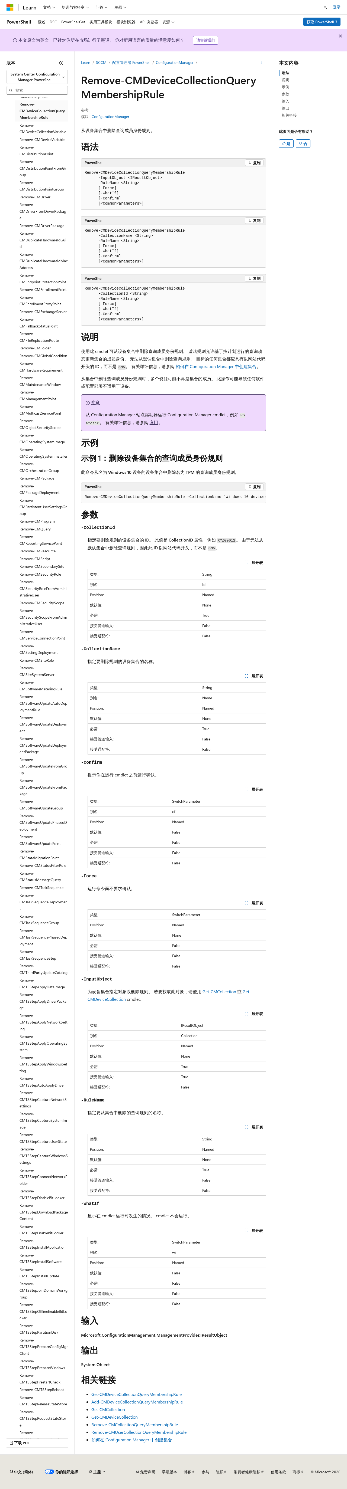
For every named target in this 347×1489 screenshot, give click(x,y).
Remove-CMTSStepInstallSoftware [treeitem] (41, 1258)
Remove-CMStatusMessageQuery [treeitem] (40, 877)
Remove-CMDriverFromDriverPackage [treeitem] (43, 211)
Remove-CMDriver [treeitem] (35, 196)
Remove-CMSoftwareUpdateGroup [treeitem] (41, 805)
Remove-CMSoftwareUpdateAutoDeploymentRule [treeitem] (43, 703)
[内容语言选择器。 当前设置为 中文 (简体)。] (21, 1472)
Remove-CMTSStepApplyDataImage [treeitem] (42, 983)
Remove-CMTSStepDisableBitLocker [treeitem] (42, 1194)
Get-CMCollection (219, 991)
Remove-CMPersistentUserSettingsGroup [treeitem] (43, 507)
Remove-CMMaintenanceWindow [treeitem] (40, 381)
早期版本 (169, 1471)
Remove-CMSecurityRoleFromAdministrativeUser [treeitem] (43, 588)
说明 (285, 79)
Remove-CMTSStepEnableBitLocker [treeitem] (41, 1230)
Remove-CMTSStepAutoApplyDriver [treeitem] (42, 1082)
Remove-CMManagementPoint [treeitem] (38, 395)
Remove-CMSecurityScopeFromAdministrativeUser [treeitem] (43, 617)
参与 (205, 1471)
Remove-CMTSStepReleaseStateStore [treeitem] (43, 1401)
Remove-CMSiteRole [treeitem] (37, 660)
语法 (285, 72)
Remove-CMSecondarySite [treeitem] (42, 566)
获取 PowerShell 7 (322, 21)
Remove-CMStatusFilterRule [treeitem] (43, 865)
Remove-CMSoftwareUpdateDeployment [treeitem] (43, 724)
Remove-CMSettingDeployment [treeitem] (39, 649)
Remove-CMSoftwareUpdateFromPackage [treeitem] (43, 787)
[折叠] (61, 63)
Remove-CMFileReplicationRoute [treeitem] (39, 337)
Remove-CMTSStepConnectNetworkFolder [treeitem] (43, 1176)
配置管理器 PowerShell (131, 62)
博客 (187, 1471)
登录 (336, 6)
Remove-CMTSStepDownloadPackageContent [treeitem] (44, 1212)
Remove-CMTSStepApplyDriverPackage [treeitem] (43, 1001)
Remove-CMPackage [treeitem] (37, 478)
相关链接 (289, 115)
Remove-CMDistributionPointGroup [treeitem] (42, 186)
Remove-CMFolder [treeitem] (35, 347)
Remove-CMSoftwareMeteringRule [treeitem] (41, 685)
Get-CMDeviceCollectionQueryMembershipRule (136, 1394)
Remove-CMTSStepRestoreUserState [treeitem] (43, 1436)
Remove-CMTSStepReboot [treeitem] (42, 1389)
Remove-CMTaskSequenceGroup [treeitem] (39, 920)
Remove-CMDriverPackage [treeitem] (42, 225)
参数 (285, 93)
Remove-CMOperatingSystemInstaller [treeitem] (44, 453)
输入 (285, 101)
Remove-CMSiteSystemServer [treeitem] (37, 671)
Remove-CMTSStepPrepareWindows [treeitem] (42, 1364)
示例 (285, 86)
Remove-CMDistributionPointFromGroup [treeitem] (43, 168)
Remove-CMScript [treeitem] (35, 558)
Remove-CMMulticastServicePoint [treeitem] (40, 410)
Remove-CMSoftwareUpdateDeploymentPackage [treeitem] (43, 745)
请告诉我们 (205, 40)
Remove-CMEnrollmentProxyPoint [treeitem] (40, 301)
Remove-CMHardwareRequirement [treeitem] (41, 367)
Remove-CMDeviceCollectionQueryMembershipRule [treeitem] (42, 110)
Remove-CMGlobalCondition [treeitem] (43, 355)
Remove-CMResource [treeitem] (38, 550)
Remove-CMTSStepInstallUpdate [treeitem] (39, 1273)
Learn (85, 62)
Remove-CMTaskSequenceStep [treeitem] (38, 955)
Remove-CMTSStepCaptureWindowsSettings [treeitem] (44, 1155)
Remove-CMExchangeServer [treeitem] (43, 311)
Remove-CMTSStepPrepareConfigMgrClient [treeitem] (44, 1346)
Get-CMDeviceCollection (114, 1417)
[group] (173, 497)
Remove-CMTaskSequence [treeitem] (41, 887)
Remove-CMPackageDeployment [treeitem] (40, 489)
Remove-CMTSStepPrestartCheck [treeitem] (40, 1379)
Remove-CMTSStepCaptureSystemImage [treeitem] (43, 1120)
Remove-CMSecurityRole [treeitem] (40, 574)
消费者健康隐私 (247, 1471)
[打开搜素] (325, 7)
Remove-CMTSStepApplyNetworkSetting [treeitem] (44, 1022)
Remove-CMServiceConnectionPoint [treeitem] (42, 635)
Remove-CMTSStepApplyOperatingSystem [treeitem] (44, 1043)
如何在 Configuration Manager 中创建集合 (216, 366)
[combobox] (37, 77)
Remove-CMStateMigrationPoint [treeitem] (39, 854)
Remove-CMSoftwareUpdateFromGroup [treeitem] (43, 766)
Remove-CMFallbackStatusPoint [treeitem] (39, 323)
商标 (296, 1471)
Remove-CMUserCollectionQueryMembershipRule (139, 1432)
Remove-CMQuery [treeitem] (35, 529)
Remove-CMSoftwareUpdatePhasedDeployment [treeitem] (43, 822)
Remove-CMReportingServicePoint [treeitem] (41, 540)
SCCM (101, 62)
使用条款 (278, 1471)
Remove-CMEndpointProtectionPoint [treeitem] (43, 278)
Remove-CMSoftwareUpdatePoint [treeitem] (40, 840)
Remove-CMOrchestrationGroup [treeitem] (39, 467)
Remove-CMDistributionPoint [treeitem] (36, 150)
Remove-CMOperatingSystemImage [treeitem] (42, 438)
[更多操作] (261, 62)
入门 (154, 422)
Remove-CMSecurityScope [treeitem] (42, 602)
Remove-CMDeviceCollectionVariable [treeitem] (43, 129)
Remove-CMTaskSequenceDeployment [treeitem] (44, 902)
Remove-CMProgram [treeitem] (37, 521)
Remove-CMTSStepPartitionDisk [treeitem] (39, 1329)
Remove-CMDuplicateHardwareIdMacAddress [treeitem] (44, 261)
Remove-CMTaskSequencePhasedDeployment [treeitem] (43, 937)
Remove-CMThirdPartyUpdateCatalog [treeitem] (44, 969)
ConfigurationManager (175, 62)
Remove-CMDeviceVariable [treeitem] (42, 139)
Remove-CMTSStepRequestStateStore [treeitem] (43, 1418)
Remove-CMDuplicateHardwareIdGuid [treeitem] (43, 240)
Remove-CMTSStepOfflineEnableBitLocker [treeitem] (43, 1311)
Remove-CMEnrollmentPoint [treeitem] (43, 289)
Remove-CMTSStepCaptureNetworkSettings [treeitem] (43, 1099)
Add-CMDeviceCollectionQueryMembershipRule (137, 1402)
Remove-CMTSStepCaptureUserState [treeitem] (43, 1138)
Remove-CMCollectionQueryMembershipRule (134, 1424)
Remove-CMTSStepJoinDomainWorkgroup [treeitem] (44, 1290)
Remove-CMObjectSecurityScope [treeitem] (40, 424)
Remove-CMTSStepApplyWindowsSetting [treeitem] (43, 1064)
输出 (285, 108)
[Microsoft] (10, 7)
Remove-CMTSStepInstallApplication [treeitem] (43, 1244)
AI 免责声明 (145, 1471)
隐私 (219, 1471)
